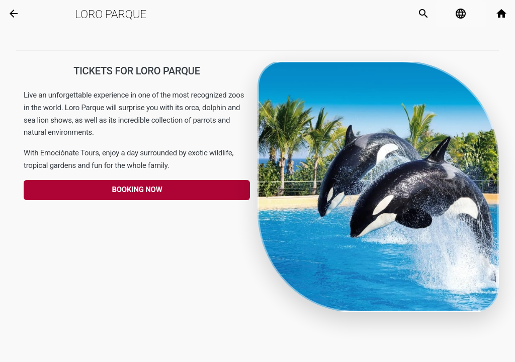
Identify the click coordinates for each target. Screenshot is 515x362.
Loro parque (110, 14)
